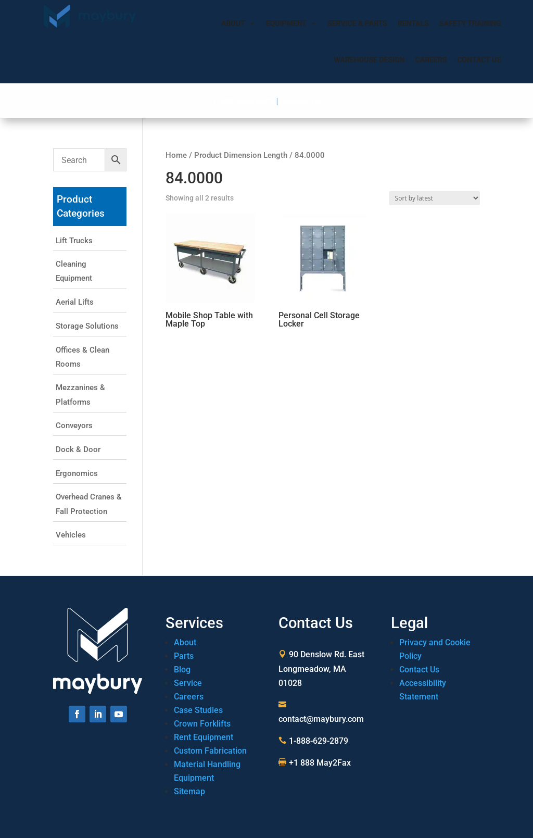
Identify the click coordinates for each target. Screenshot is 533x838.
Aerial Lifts (75, 302)
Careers (431, 60)
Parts (184, 656)
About (238, 23)
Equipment (291, 23)
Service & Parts (357, 23)
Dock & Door (78, 449)
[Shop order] (434, 198)
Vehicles (71, 535)
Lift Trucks (74, 240)
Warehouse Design (369, 60)
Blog (182, 669)
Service (188, 683)
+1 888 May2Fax (320, 763)
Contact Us (479, 60)
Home (176, 155)
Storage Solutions (87, 326)
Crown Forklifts (202, 724)
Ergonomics (77, 473)
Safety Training (470, 23)
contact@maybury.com (321, 719)
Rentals (413, 23)
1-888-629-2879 (243, 101)
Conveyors (74, 425)
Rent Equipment (203, 737)
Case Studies (198, 710)
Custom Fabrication (210, 751)
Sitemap (189, 791)
